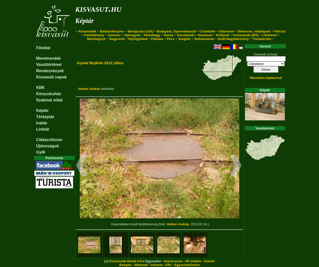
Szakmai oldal (49, 100)
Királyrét (222, 35)
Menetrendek (48, 58)
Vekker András (89, 89)
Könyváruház (48, 94)
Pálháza (157, 39)
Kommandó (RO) (245, 35)
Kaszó (168, 35)
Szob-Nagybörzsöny (233, 39)
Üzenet (209, 261)
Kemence (205, 35)
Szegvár (184, 39)
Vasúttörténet (49, 64)
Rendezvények (50, 71)
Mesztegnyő (96, 39)
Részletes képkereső (266, 78)
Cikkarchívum (49, 140)
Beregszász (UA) (140, 31)
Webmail (141, 265)
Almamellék (87, 31)
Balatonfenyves (112, 31)
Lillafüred (269, 35)
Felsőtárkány (94, 35)
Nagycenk (117, 39)
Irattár (41, 123)
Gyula (82, 63)
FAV (168, 265)
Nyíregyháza (138, 39)
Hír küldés (193, 261)
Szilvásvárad (204, 39)
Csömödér (208, 31)
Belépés (125, 265)
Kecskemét (185, 35)
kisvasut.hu (98, 8)
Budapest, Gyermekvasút (176, 31)
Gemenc (114, 35)
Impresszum (173, 261)
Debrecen (226, 31)
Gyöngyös (132, 35)
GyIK (40, 152)
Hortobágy (152, 35)
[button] (81, 166)
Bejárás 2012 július (106, 63)
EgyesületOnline (187, 265)
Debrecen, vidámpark (254, 31)
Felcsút (280, 31)
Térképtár (45, 117)
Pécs (170, 39)
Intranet (157, 265)
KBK (40, 87)
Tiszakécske (261, 39)
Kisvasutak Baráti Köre (127, 261)
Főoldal (43, 48)
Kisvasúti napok (51, 77)
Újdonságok (47, 146)
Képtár (84, 20)
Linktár (42, 129)
